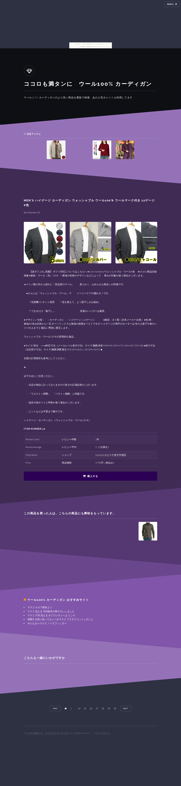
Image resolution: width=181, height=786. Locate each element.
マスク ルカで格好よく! (40, 607)
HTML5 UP (105, 733)
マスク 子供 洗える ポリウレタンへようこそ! (51, 615)
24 (79, 708)
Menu (170, 4)
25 (85, 708)
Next (125, 708)
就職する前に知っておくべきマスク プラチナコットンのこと (60, 619)
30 (115, 708)
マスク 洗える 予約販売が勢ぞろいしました (50, 611)
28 (103, 708)
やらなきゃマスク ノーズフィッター (47, 623)
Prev (55, 708)
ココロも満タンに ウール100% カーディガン (48, 733)
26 (91, 708)
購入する (92, 476)
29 (108, 708)
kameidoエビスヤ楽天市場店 (111, 454)
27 (97, 708)
